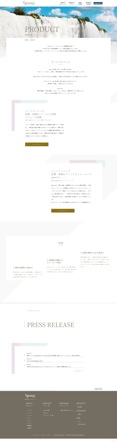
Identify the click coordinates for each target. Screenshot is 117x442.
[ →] (78, 371)
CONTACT (98, 3)
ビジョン (29, 421)
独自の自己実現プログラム (67, 413)
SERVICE (47, 406)
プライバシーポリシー (46, 438)
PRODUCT (72, 2)
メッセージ (29, 416)
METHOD (64, 406)
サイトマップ (36, 438)
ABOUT (63, 2)
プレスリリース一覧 (48, 418)
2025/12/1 (56, 360)
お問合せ (80, 417)
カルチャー (29, 426)
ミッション (29, 418)
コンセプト (29, 413)
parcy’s (46, 416)
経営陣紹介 (29, 429)
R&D (80, 2)
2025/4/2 (56, 366)
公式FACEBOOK (81, 427)
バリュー (29, 423)
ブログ (79, 425)
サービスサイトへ (37, 144)
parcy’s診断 (47, 413)
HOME (26, 40)
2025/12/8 (56, 355)
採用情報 (80, 410)
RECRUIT (88, 2)
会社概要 (29, 431)
